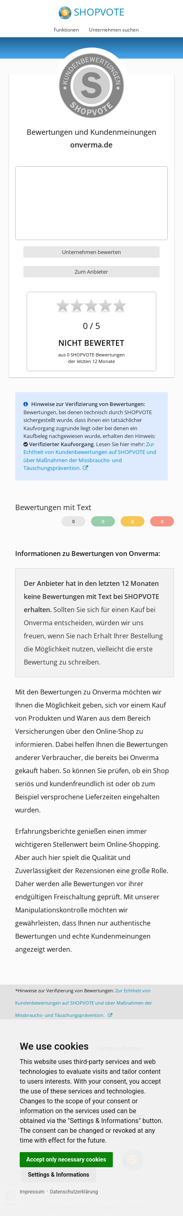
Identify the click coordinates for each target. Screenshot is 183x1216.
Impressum (32, 1192)
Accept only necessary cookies (66, 1159)
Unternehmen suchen (114, 29)
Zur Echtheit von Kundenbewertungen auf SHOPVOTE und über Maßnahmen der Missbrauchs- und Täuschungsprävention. (83, 1002)
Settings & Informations (58, 1174)
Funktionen (66, 29)
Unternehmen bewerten (91, 252)
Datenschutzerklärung (74, 1192)
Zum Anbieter (91, 271)
